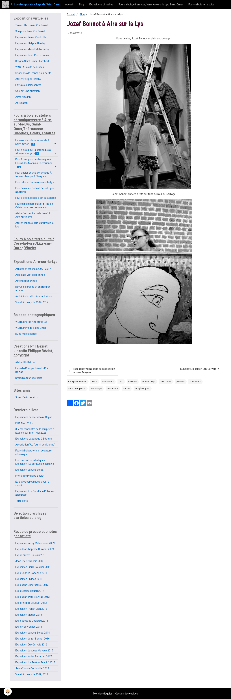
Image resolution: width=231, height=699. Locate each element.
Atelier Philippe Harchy (28, 79)
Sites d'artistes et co (26, 397)
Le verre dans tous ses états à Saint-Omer (32, 142)
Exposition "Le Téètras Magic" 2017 (35, 662)
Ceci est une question (27, 90)
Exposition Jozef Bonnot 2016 (32, 638)
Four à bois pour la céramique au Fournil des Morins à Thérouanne (34, 163)
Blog (81, 4)
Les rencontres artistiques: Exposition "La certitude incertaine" (35, 462)
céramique (112, 388)
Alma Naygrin (23, 96)
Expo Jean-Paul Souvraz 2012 (32, 596)
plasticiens (195, 381)
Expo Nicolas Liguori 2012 (29, 590)
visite (94, 381)
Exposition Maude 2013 (28, 614)
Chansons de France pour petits (33, 73)
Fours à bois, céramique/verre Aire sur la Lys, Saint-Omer (151, 4)
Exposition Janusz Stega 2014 (32, 632)
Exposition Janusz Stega (29, 469)
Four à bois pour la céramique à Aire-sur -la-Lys (33, 151)
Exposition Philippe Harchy (30, 43)
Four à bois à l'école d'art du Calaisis (35, 197)
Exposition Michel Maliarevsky (32, 49)
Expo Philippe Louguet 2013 (31, 602)
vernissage (96, 388)
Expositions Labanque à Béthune (34, 438)
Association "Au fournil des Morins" (35, 444)
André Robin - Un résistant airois (33, 296)
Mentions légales (102, 693)
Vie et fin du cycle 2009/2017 (31, 302)
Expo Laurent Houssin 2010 (30, 555)
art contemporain (76, 388)
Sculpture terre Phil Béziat (30, 31)
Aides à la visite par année (30, 274)
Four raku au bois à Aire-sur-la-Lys (34, 182)
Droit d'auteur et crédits (28, 377)
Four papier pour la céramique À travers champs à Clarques (33, 174)
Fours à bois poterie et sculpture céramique (33, 452)
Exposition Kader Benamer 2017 (33, 656)
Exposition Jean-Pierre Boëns (32, 55)
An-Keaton (21, 102)
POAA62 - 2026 (24, 423)
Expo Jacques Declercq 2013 (31, 620)
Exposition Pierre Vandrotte (31, 37)
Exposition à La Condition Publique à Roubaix (34, 493)
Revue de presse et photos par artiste (32, 288)
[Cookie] (8, 691)
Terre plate (21, 500)
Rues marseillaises (26, 333)
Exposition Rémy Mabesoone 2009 (35, 543)
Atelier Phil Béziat (25, 362)
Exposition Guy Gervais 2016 (31, 644)
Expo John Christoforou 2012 (32, 584)
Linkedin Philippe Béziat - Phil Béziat (31, 370)
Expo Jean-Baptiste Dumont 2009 (34, 549)
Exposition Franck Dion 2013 (31, 608)
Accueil (69, 4)
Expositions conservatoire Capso (33, 417)
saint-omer (165, 381)
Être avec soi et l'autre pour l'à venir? (32, 483)
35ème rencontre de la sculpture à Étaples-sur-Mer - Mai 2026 (34, 431)
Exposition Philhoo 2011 (28, 578)
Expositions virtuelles (101, 4)
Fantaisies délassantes (28, 85)
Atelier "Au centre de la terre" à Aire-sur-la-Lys (32, 215)
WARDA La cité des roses (29, 67)
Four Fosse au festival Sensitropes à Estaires (34, 190)
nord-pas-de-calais (77, 381)
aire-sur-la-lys (148, 381)
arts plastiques (142, 388)
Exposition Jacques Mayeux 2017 (34, 650)
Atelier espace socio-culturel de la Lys (34, 224)
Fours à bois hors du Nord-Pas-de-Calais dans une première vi (34, 205)
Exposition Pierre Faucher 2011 (33, 567)
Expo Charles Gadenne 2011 (31, 573)
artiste (126, 388)
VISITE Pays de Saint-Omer (30, 327)
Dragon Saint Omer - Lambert (32, 61)
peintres (180, 381)
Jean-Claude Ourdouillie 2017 (32, 668)
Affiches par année (26, 280)
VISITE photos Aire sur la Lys (31, 321)
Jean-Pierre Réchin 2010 (29, 561)
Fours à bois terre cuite (201, 4)
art (121, 381)
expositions (108, 381)
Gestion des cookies (126, 693)
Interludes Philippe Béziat (29, 475)
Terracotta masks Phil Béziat (31, 25)
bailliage (132, 381)
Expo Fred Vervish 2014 (28, 626)
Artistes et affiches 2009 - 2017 (33, 268)
